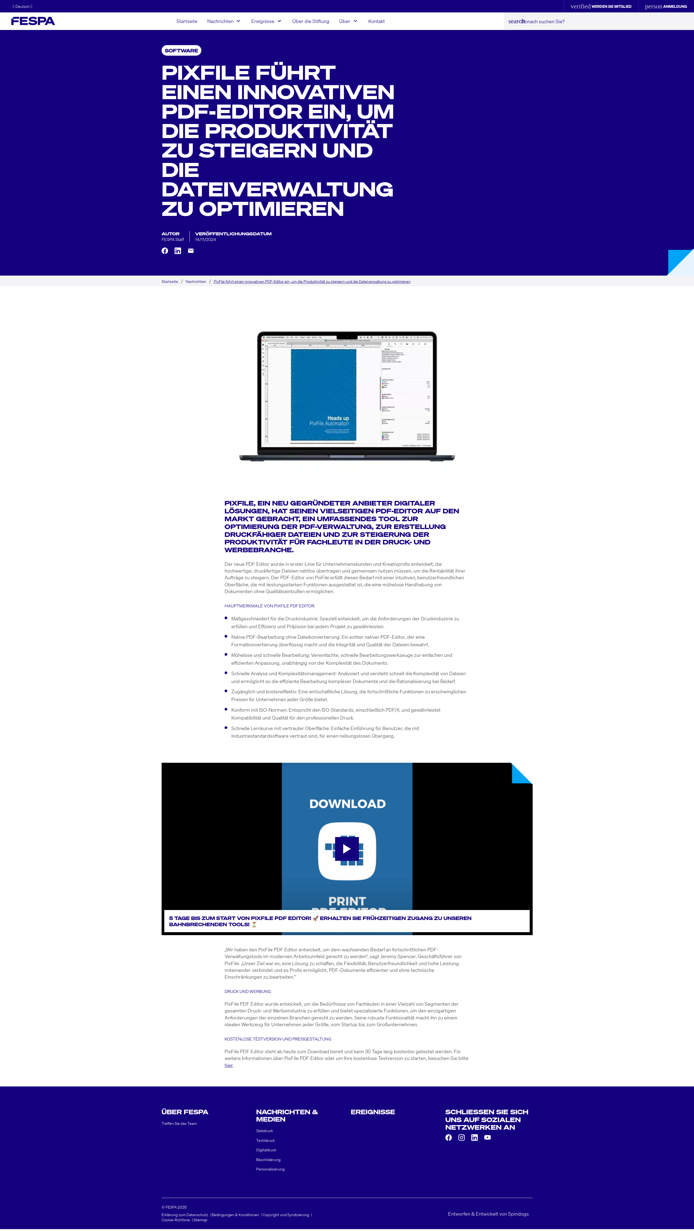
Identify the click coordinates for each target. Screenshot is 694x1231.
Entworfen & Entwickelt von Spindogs (488, 1215)
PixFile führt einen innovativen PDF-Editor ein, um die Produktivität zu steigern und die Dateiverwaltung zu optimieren (312, 281)
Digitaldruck (266, 1151)
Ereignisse (264, 21)
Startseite (188, 21)
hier (229, 1065)
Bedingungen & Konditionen (235, 1216)
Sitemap (200, 1221)
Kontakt (378, 21)
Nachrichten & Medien (288, 1116)
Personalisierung (270, 1171)
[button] (22, 6)
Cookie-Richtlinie (176, 1221)
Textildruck (265, 1142)
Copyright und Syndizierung (286, 1216)
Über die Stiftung (312, 21)
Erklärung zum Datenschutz (185, 1216)
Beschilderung (268, 1161)
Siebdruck (264, 1132)
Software (181, 50)
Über (346, 21)
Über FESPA (186, 1112)
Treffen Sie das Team (179, 1124)
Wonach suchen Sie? (543, 21)
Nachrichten (222, 21)
